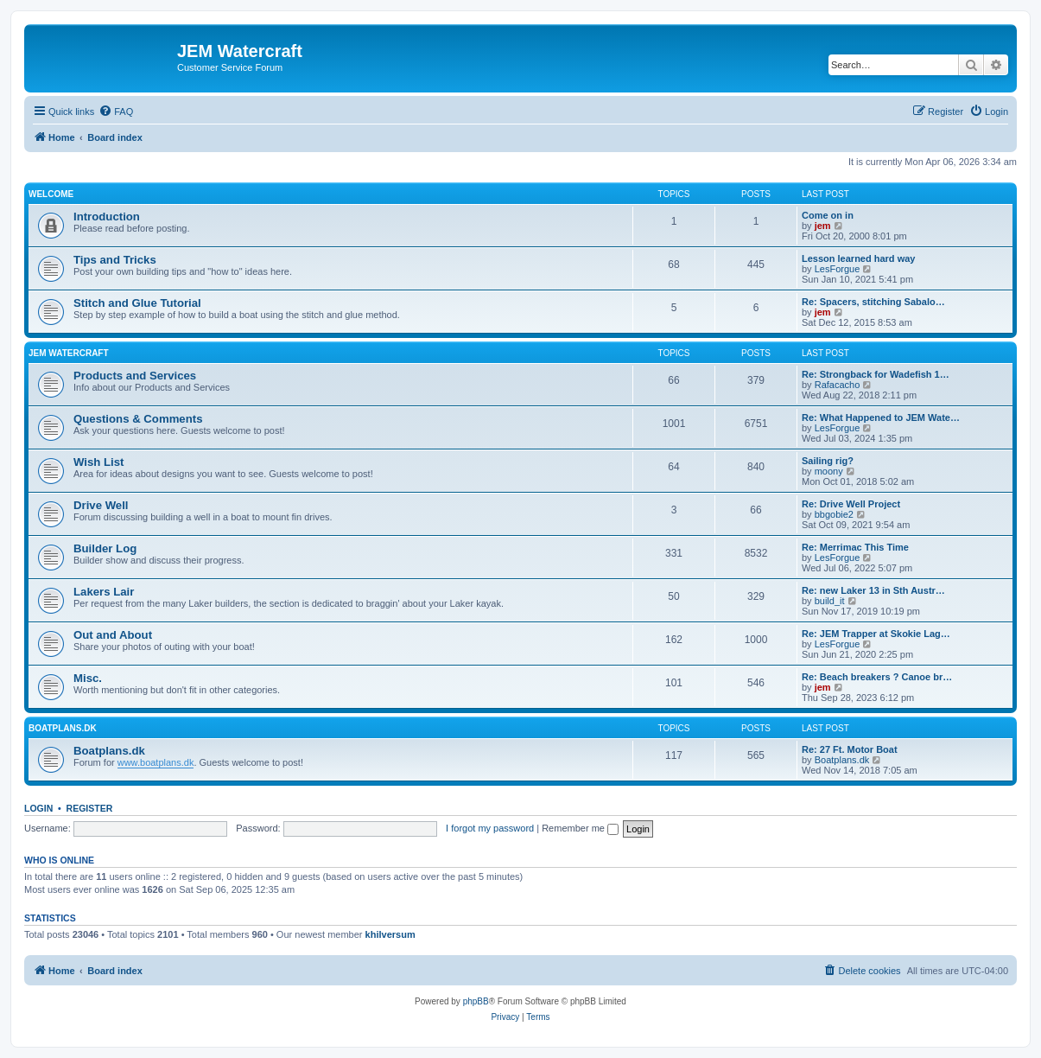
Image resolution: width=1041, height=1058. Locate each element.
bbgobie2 (834, 514)
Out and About (112, 634)
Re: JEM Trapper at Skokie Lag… (876, 633)
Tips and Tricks (114, 259)
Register (90, 808)
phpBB (476, 1001)
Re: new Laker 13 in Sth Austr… (873, 590)
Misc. (87, 678)
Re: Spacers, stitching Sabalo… (873, 301)
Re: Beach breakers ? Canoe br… (877, 677)
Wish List (98, 462)
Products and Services (134, 375)
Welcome (51, 194)
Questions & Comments (137, 418)
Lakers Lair (103, 591)
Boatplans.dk (109, 750)
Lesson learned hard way (858, 258)
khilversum (390, 934)
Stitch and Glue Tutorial (137, 302)
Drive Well (101, 505)
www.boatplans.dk (155, 762)
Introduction (106, 216)
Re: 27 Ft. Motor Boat (850, 749)
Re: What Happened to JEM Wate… (881, 417)
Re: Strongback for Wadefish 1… (875, 374)
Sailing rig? (828, 461)
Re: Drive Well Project (851, 504)
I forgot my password (490, 828)
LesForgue (837, 269)
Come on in (828, 215)
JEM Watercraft (69, 353)
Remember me (580, 828)
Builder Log (104, 548)
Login (38, 808)
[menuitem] (115, 111)
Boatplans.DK (63, 728)
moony (829, 471)
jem (823, 225)
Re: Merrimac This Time (855, 547)
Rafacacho (837, 384)
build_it (830, 601)
